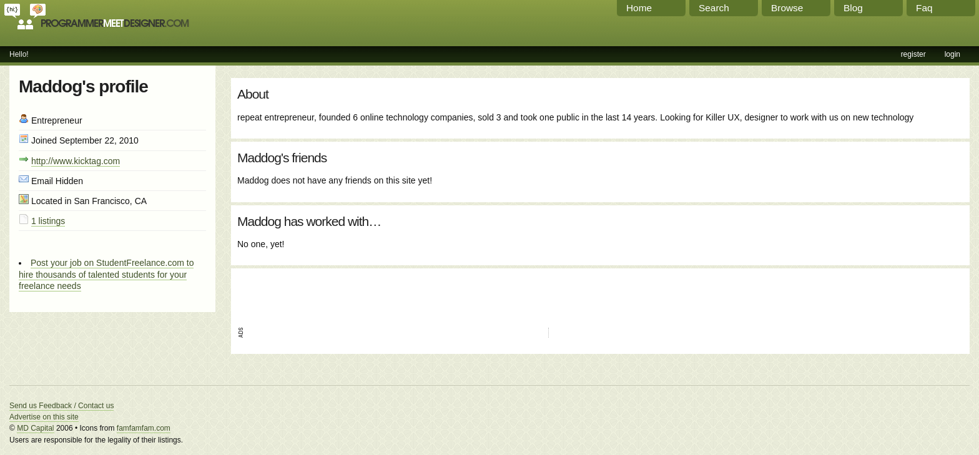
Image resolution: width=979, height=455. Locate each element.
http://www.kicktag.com (75, 161)
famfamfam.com (143, 428)
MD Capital (35, 428)
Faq (924, 7)
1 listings (48, 221)
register (913, 54)
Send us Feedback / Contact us (61, 405)
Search (714, 7)
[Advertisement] (383, 293)
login (952, 54)
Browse (787, 7)
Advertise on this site (44, 417)
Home (639, 7)
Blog (853, 7)
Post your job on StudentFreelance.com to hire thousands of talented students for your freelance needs (106, 274)
